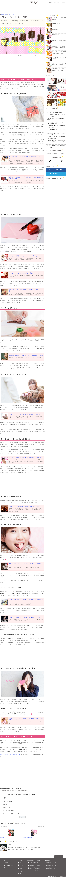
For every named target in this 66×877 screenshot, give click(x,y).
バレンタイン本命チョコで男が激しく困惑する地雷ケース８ (24, 617)
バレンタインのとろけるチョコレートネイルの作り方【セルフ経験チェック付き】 (26, 719)
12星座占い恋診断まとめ (33, 867)
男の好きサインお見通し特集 (34, 868)
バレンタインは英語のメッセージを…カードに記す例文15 (24, 256)
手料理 (5, 804)
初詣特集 (2, 837)
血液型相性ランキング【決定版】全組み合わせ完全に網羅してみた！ (59, 48)
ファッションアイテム (10, 810)
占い (19, 870)
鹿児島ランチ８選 (50, 867)
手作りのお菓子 (8, 801)
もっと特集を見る (36, 870)
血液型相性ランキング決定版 (34, 865)
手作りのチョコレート (10, 798)
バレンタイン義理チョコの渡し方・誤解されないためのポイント (26, 457)
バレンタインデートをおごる (11, 813)
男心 (19, 873)
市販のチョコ (7, 807)
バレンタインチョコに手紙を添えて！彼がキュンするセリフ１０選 (26, 290)
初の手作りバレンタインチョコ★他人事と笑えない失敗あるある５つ (26, 600)
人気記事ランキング (8, 865)
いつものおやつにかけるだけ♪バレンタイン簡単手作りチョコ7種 (26, 355)
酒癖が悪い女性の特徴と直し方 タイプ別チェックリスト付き (56, 134)
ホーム (6, 867)
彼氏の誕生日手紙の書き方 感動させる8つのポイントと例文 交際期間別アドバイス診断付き (56, 142)
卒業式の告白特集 (28, 837)
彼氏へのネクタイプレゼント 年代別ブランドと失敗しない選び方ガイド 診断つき (26, 177)
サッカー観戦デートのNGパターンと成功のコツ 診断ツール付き (56, 115)
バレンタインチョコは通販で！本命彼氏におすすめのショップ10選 (26, 157)
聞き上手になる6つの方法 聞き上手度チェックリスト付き (56, 146)
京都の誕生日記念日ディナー (52, 862)
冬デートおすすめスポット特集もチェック (10, 754)
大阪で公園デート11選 (51, 868)
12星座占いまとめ (56, 23)
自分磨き (20, 871)
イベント (20, 55)
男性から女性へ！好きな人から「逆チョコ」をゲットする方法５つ (26, 564)
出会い (20, 862)
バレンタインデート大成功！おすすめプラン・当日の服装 (24, 506)
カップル (20, 865)
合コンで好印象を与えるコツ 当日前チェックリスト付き (56, 130)
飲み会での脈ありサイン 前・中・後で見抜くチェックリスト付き (56, 126)
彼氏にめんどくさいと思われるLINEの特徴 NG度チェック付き (55, 119)
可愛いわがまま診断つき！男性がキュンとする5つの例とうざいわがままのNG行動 (56, 111)
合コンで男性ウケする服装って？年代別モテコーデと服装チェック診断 (56, 123)
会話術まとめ (55, 29)
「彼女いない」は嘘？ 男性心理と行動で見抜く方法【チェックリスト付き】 (56, 137)
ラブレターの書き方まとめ (34, 862)
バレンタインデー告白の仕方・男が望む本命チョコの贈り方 (24, 414)
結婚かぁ (20, 868)
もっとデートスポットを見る (53, 870)
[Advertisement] (33, 9)
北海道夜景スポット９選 (51, 865)
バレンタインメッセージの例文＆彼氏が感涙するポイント (24, 273)
